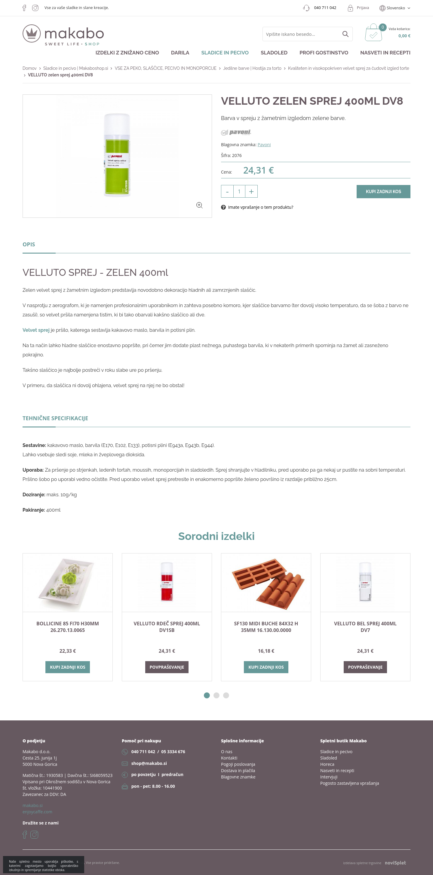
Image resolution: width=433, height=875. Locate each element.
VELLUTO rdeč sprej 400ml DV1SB (167, 626)
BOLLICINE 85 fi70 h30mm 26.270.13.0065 (67, 626)
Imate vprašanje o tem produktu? (257, 207)
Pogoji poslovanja (238, 764)
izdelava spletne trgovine (374, 863)
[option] (68, 617)
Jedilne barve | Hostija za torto (252, 68)
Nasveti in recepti (385, 53)
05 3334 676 (173, 751)
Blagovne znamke (238, 777)
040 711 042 (143, 751)
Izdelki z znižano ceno (127, 53)
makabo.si (33, 805)
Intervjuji (328, 777)
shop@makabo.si (149, 763)
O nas (226, 751)
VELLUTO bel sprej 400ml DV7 (365, 626)
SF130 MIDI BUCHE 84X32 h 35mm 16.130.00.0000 (266, 626)
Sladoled (274, 53)
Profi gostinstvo (323, 53)
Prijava (363, 7)
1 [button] (207, 695)
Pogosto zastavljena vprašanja (349, 783)
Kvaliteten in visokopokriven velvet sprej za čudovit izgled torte (348, 68)
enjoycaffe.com (37, 812)
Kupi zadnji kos (383, 191)
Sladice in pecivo (225, 53)
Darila (180, 53)
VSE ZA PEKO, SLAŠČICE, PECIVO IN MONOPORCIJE (165, 68)
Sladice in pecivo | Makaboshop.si (75, 68)
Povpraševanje (167, 667)
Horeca (327, 764)
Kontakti (229, 758)
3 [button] (226, 695)
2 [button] (216, 695)
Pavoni (264, 144)
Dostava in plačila (238, 770)
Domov (30, 68)
